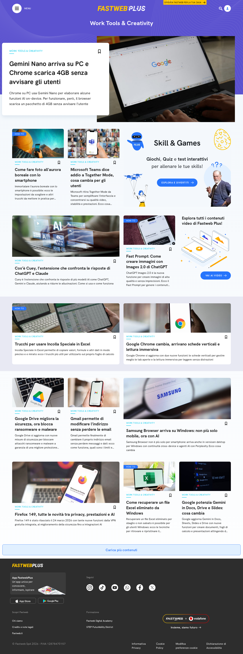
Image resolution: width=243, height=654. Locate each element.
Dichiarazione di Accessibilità (216, 646)
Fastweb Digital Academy (99, 620)
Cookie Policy (160, 646)
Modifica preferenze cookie (187, 646)
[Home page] (121, 8)
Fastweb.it (17, 633)
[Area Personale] (227, 8)
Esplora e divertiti (175, 182)
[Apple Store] (23, 601)
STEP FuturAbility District (99, 627)
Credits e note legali (22, 627)
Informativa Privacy (139, 646)
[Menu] (21, 8)
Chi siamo (17, 620)
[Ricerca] (221, 8)
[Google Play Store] (51, 601)
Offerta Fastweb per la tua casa (182, 2)
